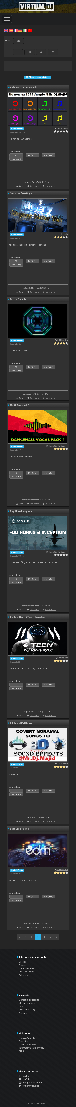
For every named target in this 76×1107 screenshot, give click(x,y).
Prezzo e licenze (27, 971)
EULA (22, 1051)
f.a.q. (21, 1006)
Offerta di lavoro (27, 1044)
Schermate (24, 975)
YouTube (24, 1079)
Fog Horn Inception (21, 511)
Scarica (22, 961)
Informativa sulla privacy (31, 1047)
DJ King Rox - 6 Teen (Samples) (27, 617)
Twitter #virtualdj (29, 1086)
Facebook (25, 1076)
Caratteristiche (26, 968)
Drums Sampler (18, 299)
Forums (23, 1013)
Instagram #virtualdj (30, 1082)
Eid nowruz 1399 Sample (23, 87)
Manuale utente (27, 1003)
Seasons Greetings (21, 193)
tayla (66, 234)
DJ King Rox (62, 340)
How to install (50, 186)
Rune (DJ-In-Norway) (58, 446)
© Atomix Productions (38, 1103)
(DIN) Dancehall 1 (20, 405)
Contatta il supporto (29, 1000)
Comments (34, 186)
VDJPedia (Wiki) (27, 1009)
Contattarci (24, 1041)
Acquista (23, 965)
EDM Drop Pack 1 (19, 829)
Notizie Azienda (27, 1038)
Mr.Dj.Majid (63, 128)
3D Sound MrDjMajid (21, 723)
